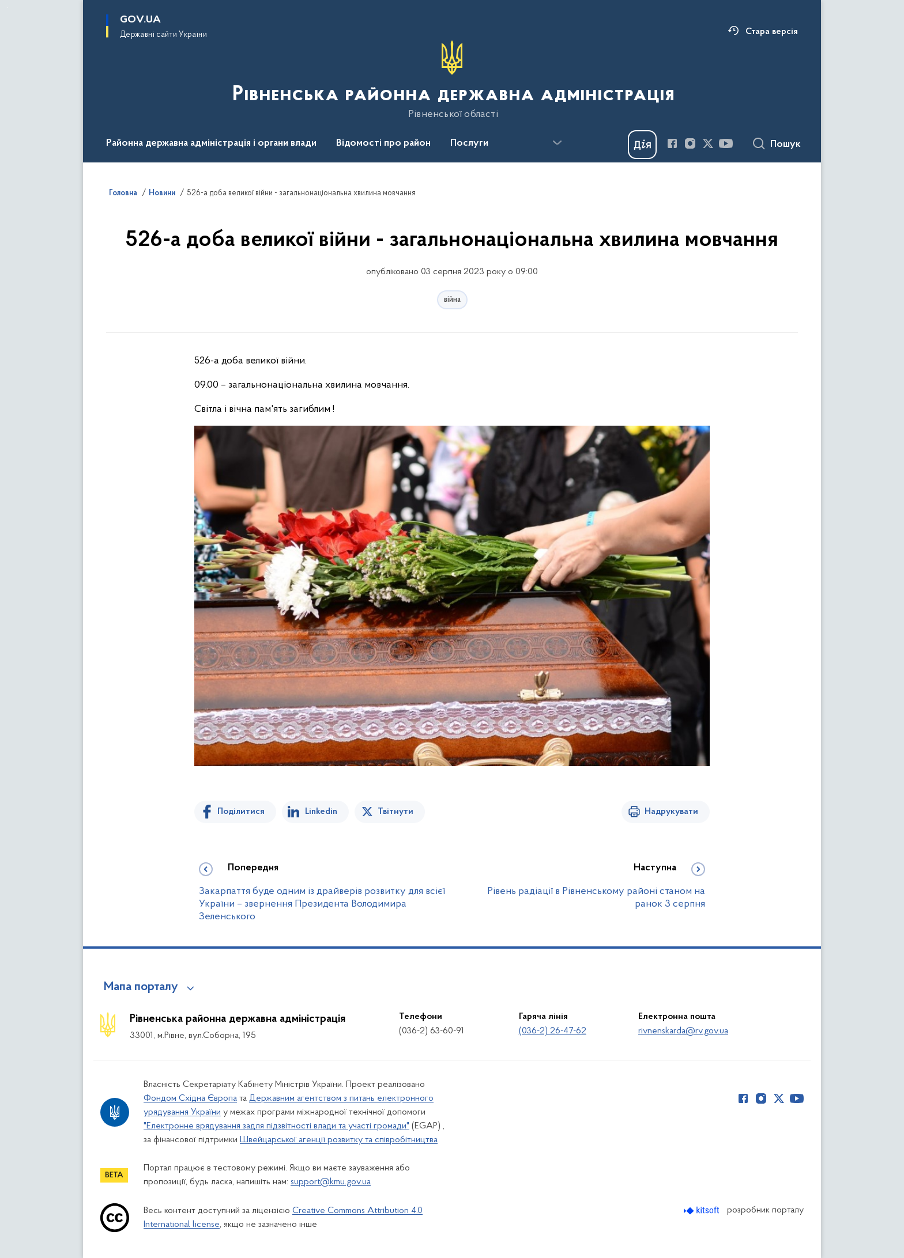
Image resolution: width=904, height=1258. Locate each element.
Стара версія (771, 31)
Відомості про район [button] (383, 143)
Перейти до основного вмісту (7, 7)
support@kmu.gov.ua (331, 1182)
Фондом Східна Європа (190, 1098)
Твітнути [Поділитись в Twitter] (395, 811)
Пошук (785, 144)
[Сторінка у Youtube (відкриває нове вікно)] (726, 143)
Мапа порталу (141, 987)
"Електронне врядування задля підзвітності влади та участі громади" (276, 1126)
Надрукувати (671, 811)
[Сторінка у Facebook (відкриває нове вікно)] (672, 143)
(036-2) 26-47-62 (552, 1031)
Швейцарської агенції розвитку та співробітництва (339, 1140)
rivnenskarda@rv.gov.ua (683, 1031)
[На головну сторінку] (452, 80)
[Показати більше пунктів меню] (557, 142)
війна (452, 299)
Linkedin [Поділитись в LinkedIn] (321, 811)
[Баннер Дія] (642, 144)
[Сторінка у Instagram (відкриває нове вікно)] (690, 143)
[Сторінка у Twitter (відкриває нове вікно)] (708, 143)
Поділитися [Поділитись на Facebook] (241, 811)
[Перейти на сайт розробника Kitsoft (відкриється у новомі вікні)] (702, 1210)
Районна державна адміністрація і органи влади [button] (211, 143)
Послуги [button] (469, 143)
